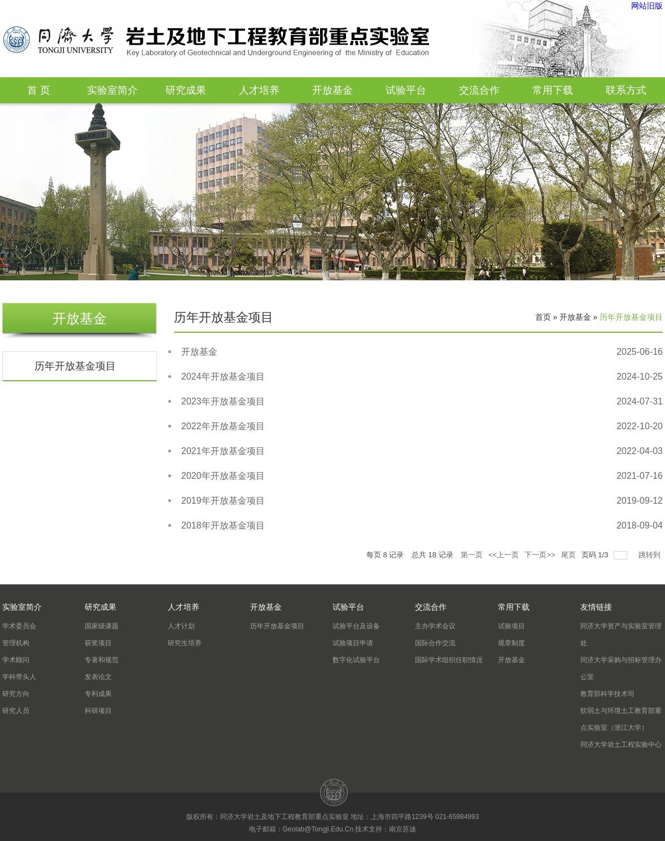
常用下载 (552, 90)
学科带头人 (19, 677)
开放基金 (332, 90)
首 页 (38, 90)
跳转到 (650, 555)
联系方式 (626, 90)
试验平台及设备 (356, 626)
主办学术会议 (435, 626)
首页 (543, 317)
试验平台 (406, 90)
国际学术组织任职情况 (449, 660)
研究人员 (15, 711)
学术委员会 (19, 626)
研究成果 (185, 90)
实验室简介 (112, 90)
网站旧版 (647, 5)
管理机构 (15, 643)
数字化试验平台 (356, 660)
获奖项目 (98, 643)
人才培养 (259, 90)
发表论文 (98, 677)
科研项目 (98, 711)
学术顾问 (15, 660)
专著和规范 (102, 660)
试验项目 (511, 626)
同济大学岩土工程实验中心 (621, 744)
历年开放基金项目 (75, 366)
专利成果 (98, 694)
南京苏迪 (402, 829)
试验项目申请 (353, 643)
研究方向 (15, 694)
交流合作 (479, 90)
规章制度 (511, 643)
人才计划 (181, 626)
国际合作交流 (435, 643)
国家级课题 (102, 626)
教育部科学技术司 (607, 694)
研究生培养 (185, 643)
